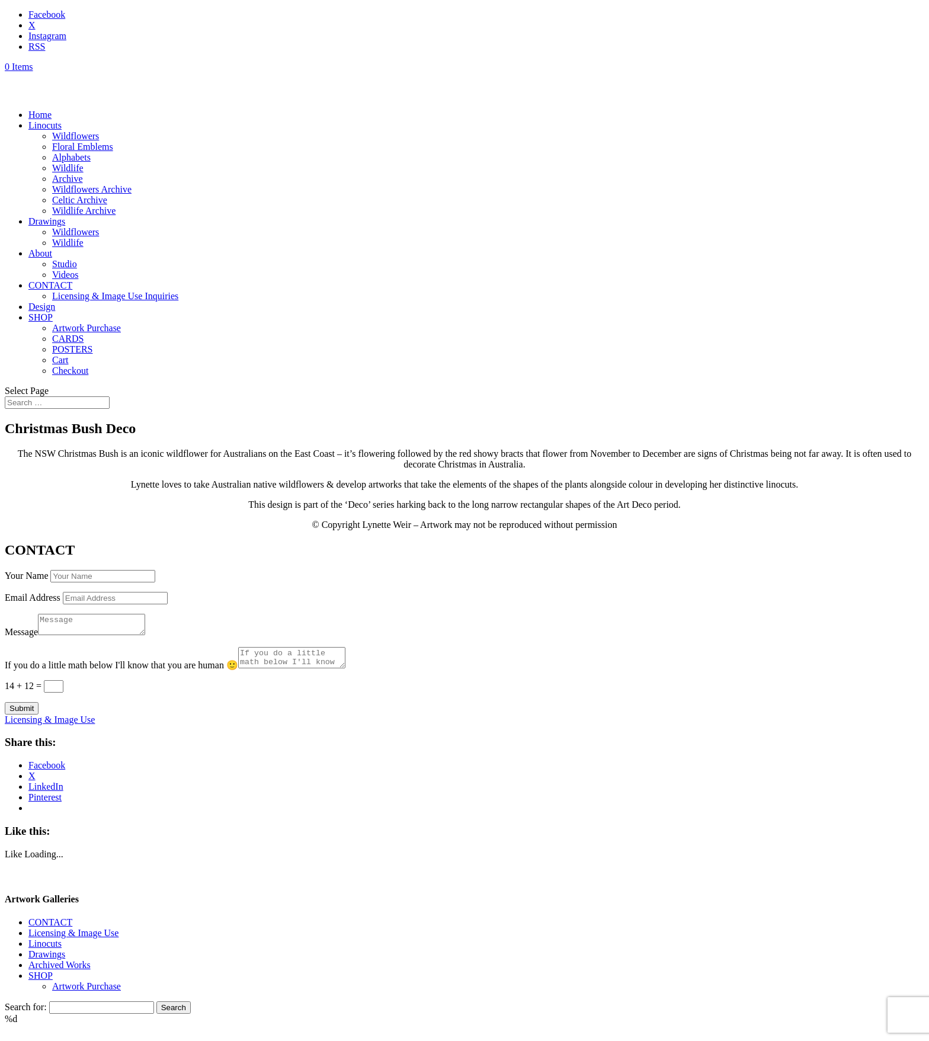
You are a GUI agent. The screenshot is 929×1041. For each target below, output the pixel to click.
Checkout (70, 371)
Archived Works (59, 972)
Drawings (46, 221)
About (40, 253)
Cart (60, 360)
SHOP (40, 317)
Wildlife (68, 168)
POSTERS (72, 349)
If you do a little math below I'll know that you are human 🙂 (121, 672)
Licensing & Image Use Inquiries (115, 296)
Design (41, 307)
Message (21, 635)
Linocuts (45, 125)
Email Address (32, 597)
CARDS (68, 339)
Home (40, 115)
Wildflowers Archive (92, 189)
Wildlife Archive (84, 211)
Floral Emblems (82, 147)
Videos (65, 275)
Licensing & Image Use (50, 727)
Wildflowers (75, 136)
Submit (21, 715)
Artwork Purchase (86, 328)
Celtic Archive (79, 200)
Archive (67, 179)
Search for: (26, 1014)
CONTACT (50, 285)
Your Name (26, 576)
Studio (64, 264)
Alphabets (71, 157)
